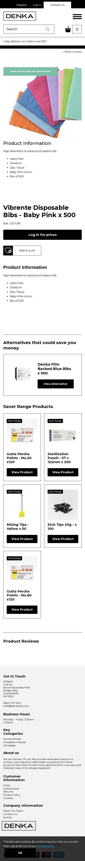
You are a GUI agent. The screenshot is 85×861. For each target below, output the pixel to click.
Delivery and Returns (11, 790)
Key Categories (13, 732)
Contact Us (57, 5)
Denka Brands (12, 738)
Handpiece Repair (14, 742)
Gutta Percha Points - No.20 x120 (19, 458)
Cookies (8, 798)
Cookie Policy (45, 846)
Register (22, 5)
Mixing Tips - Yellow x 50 (18, 526)
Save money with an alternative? (30, 71)
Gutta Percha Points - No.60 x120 (19, 595)
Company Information (23, 805)
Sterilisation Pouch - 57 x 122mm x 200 (59, 458)
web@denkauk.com (16, 705)
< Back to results (72, 51)
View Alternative (55, 383)
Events (7, 817)
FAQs (6, 785)
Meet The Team (13, 810)
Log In (37, 5)
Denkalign (9, 745)
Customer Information (14, 778)
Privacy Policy (11, 794)
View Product (22, 472)
